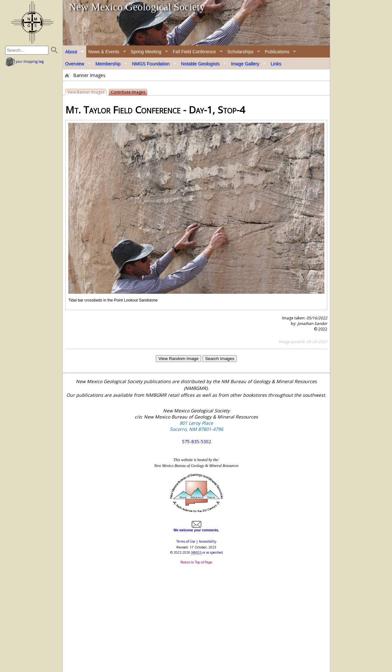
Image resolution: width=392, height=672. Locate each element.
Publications (277, 51)
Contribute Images (128, 92)
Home (66, 75)
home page (32, 22)
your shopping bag (25, 61)
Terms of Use (185, 541)
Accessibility (207, 541)
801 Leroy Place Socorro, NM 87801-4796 (196, 426)
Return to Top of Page (196, 562)
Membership (107, 63)
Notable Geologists (200, 63)
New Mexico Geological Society (137, 7)
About (71, 51)
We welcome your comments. (196, 528)
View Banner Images (85, 92)
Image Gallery (245, 63)
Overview (74, 63)
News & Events (103, 51)
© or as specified (196, 552)
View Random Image (178, 358)
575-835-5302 (196, 441)
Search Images (219, 358)
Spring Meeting (146, 51)
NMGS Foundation (150, 63)
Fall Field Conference (194, 51)
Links (276, 63)
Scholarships (240, 51)
